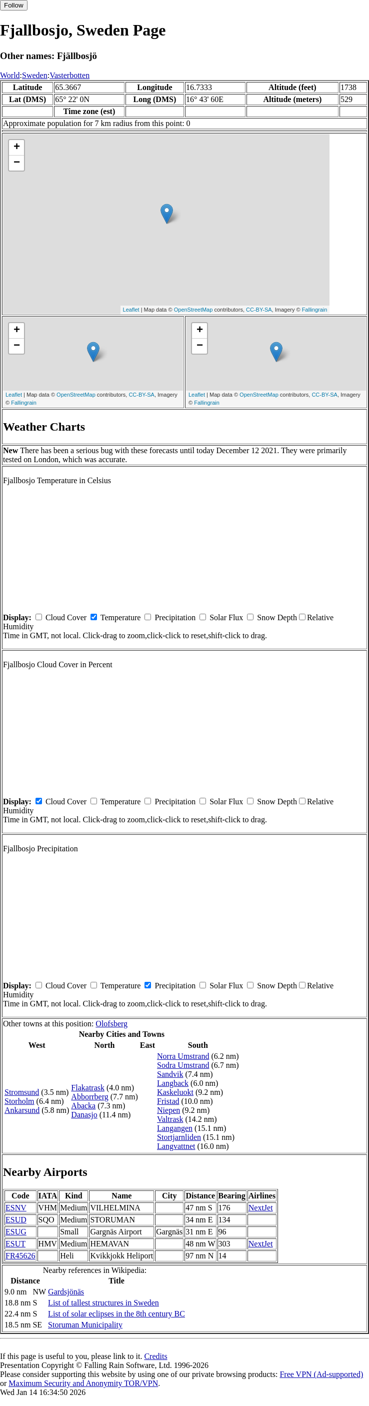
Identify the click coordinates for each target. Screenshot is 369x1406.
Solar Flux (226, 617)
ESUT (16, 1243)
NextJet (260, 1207)
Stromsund (21, 1092)
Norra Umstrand (183, 1056)
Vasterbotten (70, 75)
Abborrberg (89, 1096)
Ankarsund (22, 1110)
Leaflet (131, 310)
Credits (155, 1356)
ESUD (16, 1219)
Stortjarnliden (179, 1137)
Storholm (19, 1101)
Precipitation (175, 617)
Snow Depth (277, 617)
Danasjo (84, 1114)
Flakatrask (87, 1087)
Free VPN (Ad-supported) (321, 1374)
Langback (172, 1083)
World (10, 75)
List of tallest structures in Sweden (103, 1302)
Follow (14, 5)
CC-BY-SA (259, 310)
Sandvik (170, 1074)
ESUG (16, 1231)
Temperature (120, 617)
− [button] (17, 163)
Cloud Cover (66, 617)
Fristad (168, 1101)
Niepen (168, 1110)
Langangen (174, 1128)
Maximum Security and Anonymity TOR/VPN (83, 1383)
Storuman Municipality (85, 1324)
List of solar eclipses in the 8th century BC (116, 1313)
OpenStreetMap (193, 310)
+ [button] (17, 147)
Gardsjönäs (66, 1291)
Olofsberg (112, 1023)
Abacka (83, 1105)
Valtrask (170, 1119)
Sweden (35, 75)
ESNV (16, 1207)
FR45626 (21, 1255)
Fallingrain (315, 310)
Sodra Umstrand (183, 1065)
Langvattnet (176, 1146)
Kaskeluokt (175, 1092)
